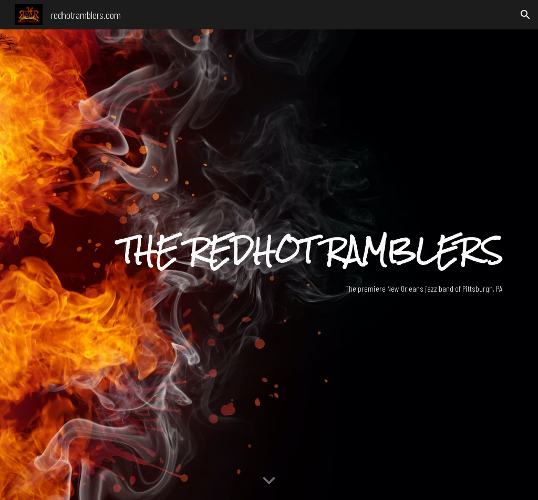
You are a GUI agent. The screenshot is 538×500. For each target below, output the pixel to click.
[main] (309, 251)
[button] (525, 14)
